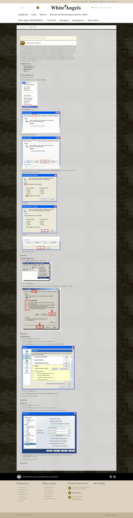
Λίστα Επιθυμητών (94, 1)
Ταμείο (109, 1)
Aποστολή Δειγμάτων (49, 487)
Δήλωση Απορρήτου (23, 498)
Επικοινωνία (75, 1)
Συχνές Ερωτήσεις (22, 492)
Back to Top (23, 255)
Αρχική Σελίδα (24, 27)
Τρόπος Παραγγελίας (48, 492)
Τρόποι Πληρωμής (48, 496)
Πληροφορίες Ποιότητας (23, 489)
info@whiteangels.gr (76, 492)
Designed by (108, 515)
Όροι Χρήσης (21, 496)
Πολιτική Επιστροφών (23, 494)
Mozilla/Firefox (28, 69)
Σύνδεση (114, 1)
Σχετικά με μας (21, 487)
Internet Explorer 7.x (29, 66)
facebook (110, 476)
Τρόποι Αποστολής (48, 494)
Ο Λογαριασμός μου (83, 1)
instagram (114, 476)
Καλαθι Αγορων (103, 1)
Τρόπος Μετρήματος (48, 489)
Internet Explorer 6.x (29, 67)
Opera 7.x (26, 71)
